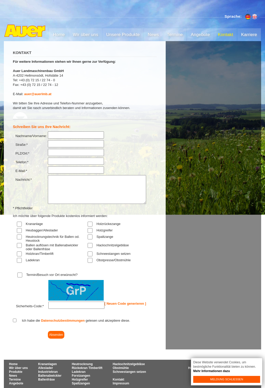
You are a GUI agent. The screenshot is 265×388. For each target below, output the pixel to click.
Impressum (121, 383)
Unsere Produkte (123, 34)
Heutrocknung (82, 364)
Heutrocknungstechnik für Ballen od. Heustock (53, 238)
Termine (175, 34)
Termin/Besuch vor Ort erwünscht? (51, 275)
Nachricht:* (23, 180)
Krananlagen (47, 364)
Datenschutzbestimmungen (63, 320)
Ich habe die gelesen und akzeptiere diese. (76, 320)
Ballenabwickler (49, 375)
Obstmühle (121, 368)
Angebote (200, 34)
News (153, 34)
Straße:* (21, 145)
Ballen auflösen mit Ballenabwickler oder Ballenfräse (52, 247)
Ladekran (33, 260)
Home (59, 34)
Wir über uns (85, 34)
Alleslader (45, 368)
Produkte (15, 372)
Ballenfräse (46, 379)
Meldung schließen (226, 379)
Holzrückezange (108, 224)
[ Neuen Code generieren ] (125, 303)
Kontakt (225, 34)
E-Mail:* (21, 171)
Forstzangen (81, 375)
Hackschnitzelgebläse (112, 245)
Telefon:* (22, 162)
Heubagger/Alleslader (42, 230)
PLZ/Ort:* (22, 153)
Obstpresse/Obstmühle (113, 260)
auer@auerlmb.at (37, 94)
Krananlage (34, 224)
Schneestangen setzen (113, 254)
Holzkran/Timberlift (40, 254)
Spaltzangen (81, 383)
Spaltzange (104, 237)
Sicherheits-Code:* (30, 306)
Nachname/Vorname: (31, 136)
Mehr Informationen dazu (211, 371)
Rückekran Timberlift (87, 368)
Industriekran (48, 372)
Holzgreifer (104, 230)
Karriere (249, 34)
